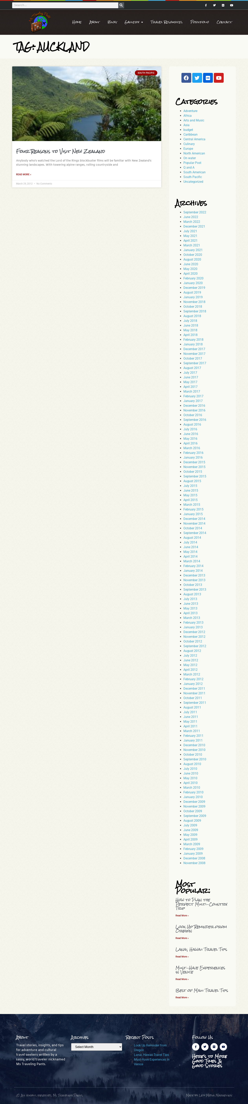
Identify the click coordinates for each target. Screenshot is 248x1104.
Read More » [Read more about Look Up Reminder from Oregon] (182, 938)
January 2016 (193, 457)
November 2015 (194, 467)
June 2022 (190, 217)
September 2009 (194, 816)
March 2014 (191, 561)
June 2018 (190, 325)
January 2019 (193, 297)
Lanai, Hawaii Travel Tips (201, 949)
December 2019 (194, 288)
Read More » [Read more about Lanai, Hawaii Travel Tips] (182, 956)
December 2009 (194, 802)
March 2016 (191, 448)
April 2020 (190, 273)
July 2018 (190, 321)
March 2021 (191, 245)
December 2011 (194, 688)
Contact (224, 22)
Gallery (134, 22)
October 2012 (192, 641)
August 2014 (192, 538)
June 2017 (190, 377)
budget (188, 130)
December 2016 (194, 405)
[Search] (121, 5)
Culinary (189, 144)
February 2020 (193, 278)
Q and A (188, 167)
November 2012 (194, 637)
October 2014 (192, 528)
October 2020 (192, 255)
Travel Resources (167, 22)
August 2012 (192, 651)
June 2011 (190, 717)
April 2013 (190, 613)
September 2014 (194, 533)
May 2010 (190, 778)
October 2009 (192, 811)
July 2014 (190, 542)
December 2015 (194, 462)
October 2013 (192, 585)
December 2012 (194, 632)
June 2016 (190, 434)
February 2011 (193, 736)
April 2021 (190, 240)
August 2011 (192, 707)
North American (194, 153)
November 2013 (194, 580)
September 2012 (194, 646)
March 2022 (191, 222)
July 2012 (190, 655)
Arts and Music (193, 120)
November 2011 (194, 693)
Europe (188, 149)
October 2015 (192, 472)
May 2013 (190, 608)
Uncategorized (193, 182)
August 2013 (192, 594)
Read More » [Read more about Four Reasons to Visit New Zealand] (23, 174)
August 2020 (192, 259)
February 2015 (193, 509)
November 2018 (194, 302)
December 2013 (194, 575)
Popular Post (192, 163)
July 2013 (190, 599)
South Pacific (192, 177)
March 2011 (191, 731)
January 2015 (193, 514)
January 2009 (193, 853)
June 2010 (190, 773)
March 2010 (191, 787)
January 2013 (193, 627)
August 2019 (192, 292)
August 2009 (192, 820)
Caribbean (190, 134)
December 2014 (194, 519)
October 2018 (192, 306)
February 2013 (193, 622)
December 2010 (194, 745)
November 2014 (194, 523)
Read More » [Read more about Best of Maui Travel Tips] (182, 997)
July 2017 (190, 372)
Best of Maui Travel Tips (202, 990)
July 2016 (190, 429)
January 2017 (193, 401)
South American (194, 172)
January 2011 (193, 740)
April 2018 (190, 335)
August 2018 (192, 316)
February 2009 (193, 849)
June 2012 (190, 660)
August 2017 (192, 368)
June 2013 (190, 604)
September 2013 (194, 589)
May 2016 (190, 438)
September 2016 (194, 420)
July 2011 (190, 712)
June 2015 (190, 490)
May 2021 (190, 236)
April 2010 (190, 783)
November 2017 (194, 354)
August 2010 (192, 764)
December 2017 (194, 349)
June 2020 (190, 264)
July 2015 (190, 486)
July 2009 (190, 825)
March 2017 (191, 391)
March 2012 (191, 674)
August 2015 (192, 481)
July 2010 (190, 769)
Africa (187, 115)
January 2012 (193, 684)
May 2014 (190, 552)
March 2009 (191, 844)
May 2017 (190, 382)
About (95, 22)
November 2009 (194, 806)
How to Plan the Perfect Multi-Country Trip (201, 904)
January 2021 (193, 250)
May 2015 (190, 495)
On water (189, 158)
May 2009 (190, 835)
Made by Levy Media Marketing (209, 1095)
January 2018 (193, 344)
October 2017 (192, 358)
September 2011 (194, 703)
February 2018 (193, 339)
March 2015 (191, 505)
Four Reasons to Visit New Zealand (60, 151)
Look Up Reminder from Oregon (201, 928)
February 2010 (193, 792)
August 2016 (192, 424)
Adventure (190, 111)
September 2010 (194, 759)
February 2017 (193, 396)
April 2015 (190, 500)
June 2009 (190, 830)
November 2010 (194, 750)
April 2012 (190, 670)
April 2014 (190, 556)
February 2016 (193, 453)
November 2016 (194, 410)
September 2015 (194, 476)
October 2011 (192, 698)
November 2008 (194, 863)
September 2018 (194, 311)
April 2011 (190, 726)
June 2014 (190, 547)
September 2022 (194, 212)
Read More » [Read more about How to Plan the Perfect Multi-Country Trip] (182, 915)
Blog (112, 22)
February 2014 (193, 566)
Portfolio (199, 22)
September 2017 (194, 363)
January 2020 (193, 283)
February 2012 (193, 679)
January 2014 (193, 571)
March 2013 (191, 618)
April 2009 (190, 839)
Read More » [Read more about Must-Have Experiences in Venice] (182, 979)
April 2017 (190, 387)
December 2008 (194, 858)
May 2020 (190, 269)
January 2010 (193, 797)
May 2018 (190, 330)
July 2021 (190, 231)
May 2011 (190, 721)
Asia (186, 125)
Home (77, 22)
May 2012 (190, 665)
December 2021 (194, 226)
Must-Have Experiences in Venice (200, 970)
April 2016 (190, 443)
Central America (194, 139)
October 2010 (192, 754)
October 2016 (192, 415)
